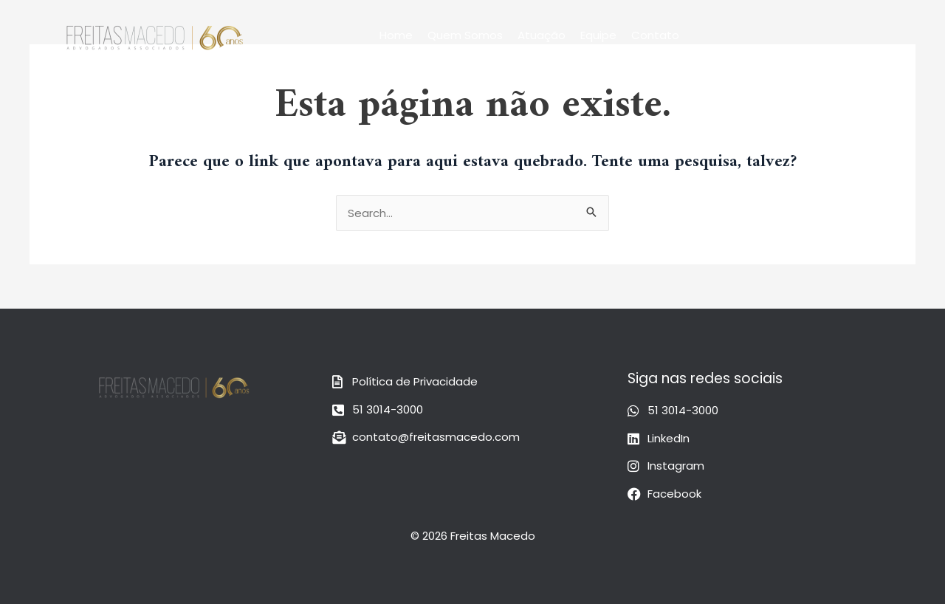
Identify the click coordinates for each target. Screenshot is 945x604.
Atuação (542, 35)
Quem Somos (465, 35)
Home (396, 35)
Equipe (598, 35)
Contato (655, 35)
